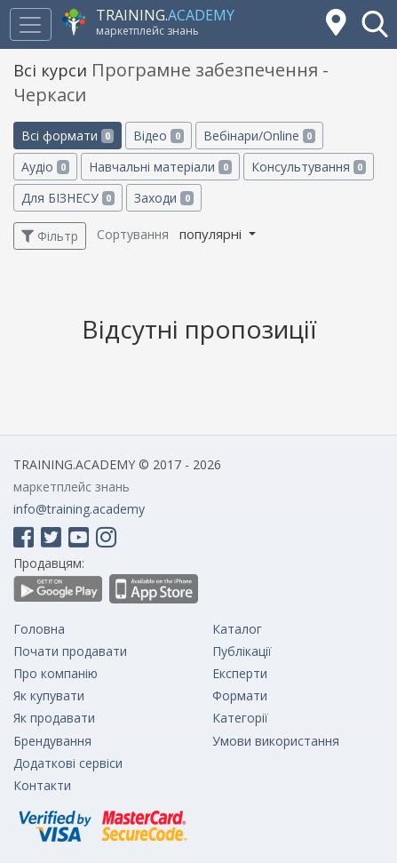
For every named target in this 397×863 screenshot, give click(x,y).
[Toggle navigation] (30, 24)
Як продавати (54, 717)
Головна (39, 628)
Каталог (237, 628)
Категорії (240, 717)
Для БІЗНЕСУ (68, 197)
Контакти (42, 785)
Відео (158, 135)
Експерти (239, 673)
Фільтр (49, 236)
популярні (212, 234)
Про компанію (55, 673)
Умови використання (275, 740)
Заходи (163, 197)
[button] (374, 24)
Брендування (52, 740)
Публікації (242, 651)
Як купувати (48, 695)
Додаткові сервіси (68, 763)
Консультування (308, 166)
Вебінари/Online (259, 135)
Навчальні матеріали (160, 166)
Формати (239, 695)
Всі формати (67, 135)
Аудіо (45, 166)
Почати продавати (70, 651)
